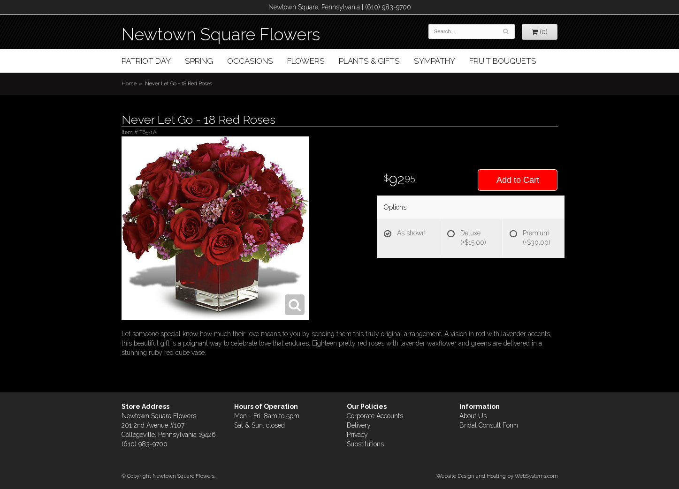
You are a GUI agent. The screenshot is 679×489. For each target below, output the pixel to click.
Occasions (250, 61)
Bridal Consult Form (488, 425)
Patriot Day (146, 61)
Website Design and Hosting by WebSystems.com (497, 476)
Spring (199, 61)
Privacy (357, 434)
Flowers (306, 61)
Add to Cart (517, 180)
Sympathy (434, 61)
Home (129, 83)
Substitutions (365, 444)
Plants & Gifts (369, 61)
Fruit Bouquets (502, 61)
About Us (473, 416)
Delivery (359, 425)
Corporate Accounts (375, 416)
